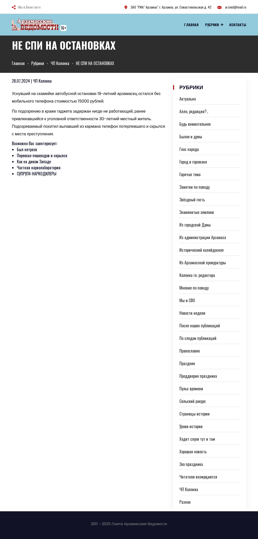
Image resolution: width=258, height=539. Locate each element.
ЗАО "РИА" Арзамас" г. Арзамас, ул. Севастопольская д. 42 (167, 7)
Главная (191, 24)
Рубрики (212, 24)
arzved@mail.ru (231, 7)
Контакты (237, 24)
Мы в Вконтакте (29, 7)
